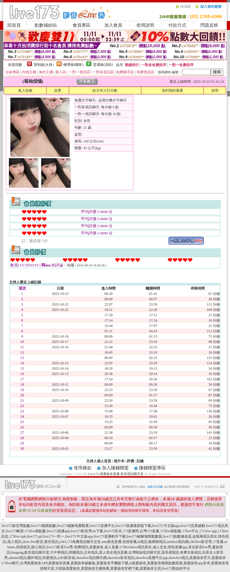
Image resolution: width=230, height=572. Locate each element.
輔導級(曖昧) (73, 65)
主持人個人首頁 (98, 461)
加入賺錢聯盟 (115, 467)
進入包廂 (25, 90)
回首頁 (14, 25)
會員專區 (81, 25)
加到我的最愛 (172, 90)
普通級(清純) (103, 65)
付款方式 (177, 25)
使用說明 (145, 25)
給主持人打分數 (104, 90)
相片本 (119, 461)
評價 (130, 461)
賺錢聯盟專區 (152, 467)
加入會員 (113, 25)
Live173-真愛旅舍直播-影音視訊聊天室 (115, 474)
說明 (214, 90)
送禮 (57, 90)
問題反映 (209, 25)
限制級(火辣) (44, 65)
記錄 (140, 461)
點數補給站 (46, 25)
